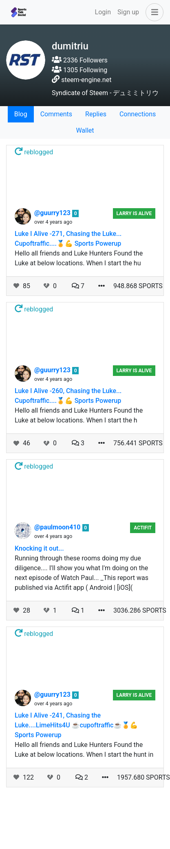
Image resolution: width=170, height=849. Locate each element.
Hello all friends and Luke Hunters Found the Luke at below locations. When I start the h (79, 415)
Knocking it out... (39, 548)
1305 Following (79, 70)
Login (103, 12)
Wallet (85, 130)
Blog (20, 114)
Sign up (128, 12)
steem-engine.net (86, 80)
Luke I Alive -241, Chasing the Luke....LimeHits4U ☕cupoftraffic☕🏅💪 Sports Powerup (76, 725)
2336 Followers (80, 60)
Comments (56, 114)
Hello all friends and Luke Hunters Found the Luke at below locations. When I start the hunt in (84, 749)
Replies (95, 114)
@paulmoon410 (58, 527)
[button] (152, 12)
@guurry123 (53, 213)
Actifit (143, 528)
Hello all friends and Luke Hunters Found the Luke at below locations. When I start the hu (79, 258)
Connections (137, 114)
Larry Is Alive (134, 213)
